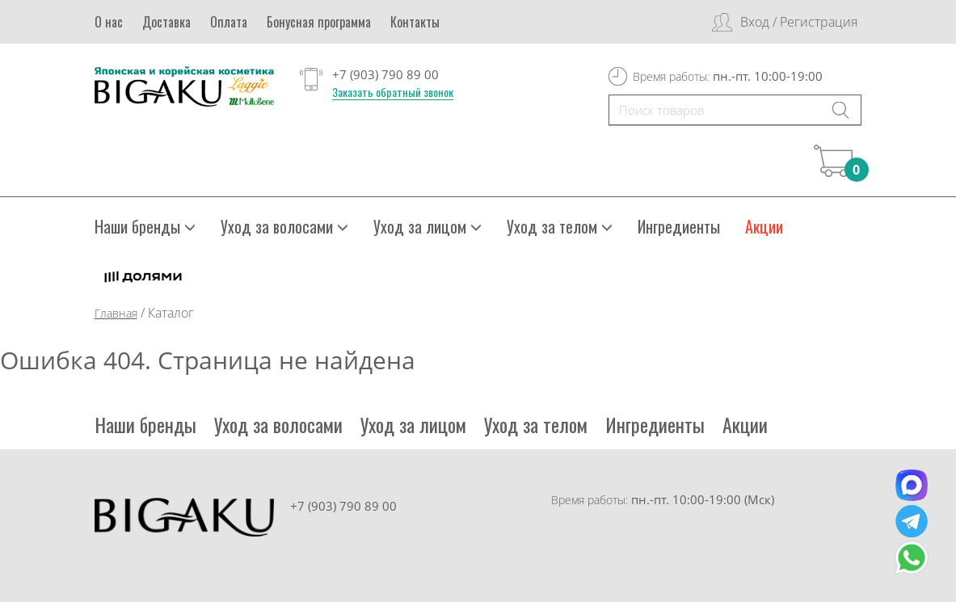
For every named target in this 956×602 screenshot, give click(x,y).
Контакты (415, 22)
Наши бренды (145, 226)
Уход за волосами (284, 226)
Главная (116, 313)
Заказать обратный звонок (392, 92)
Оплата (228, 22)
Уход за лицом (427, 226)
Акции (764, 226)
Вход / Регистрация (798, 22)
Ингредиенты (679, 226)
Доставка (166, 22)
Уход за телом (560, 226)
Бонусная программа (319, 22)
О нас (109, 22)
